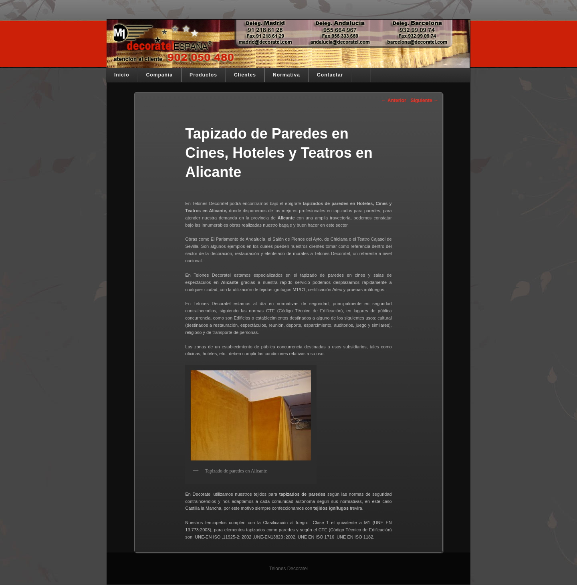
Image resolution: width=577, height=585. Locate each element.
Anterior (393, 100)
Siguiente (424, 100)
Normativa (286, 75)
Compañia (159, 75)
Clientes (245, 75)
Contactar (330, 75)
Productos (203, 75)
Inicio (121, 75)
